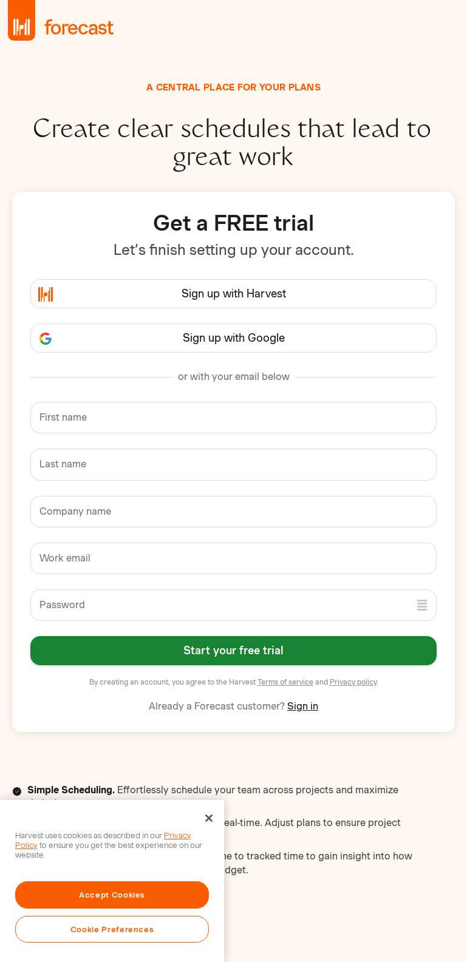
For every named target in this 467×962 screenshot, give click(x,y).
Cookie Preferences (112, 929)
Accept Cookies (112, 894)
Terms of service (285, 681)
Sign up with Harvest (234, 293)
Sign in (302, 706)
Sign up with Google (234, 337)
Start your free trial (233, 650)
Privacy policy (353, 681)
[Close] (209, 818)
